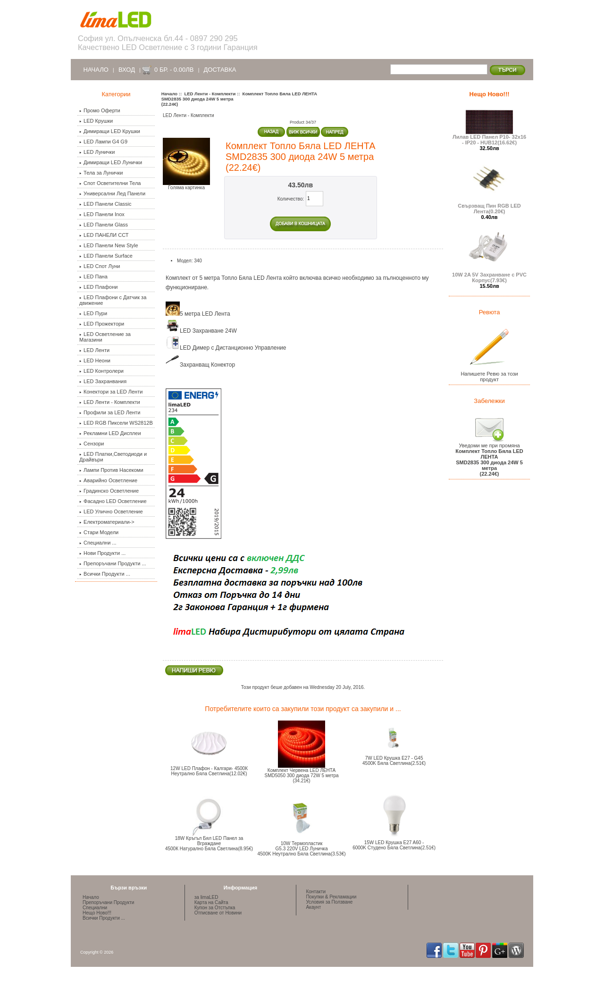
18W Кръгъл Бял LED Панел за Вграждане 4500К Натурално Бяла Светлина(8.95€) (209, 843)
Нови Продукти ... (102, 553)
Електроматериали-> (106, 522)
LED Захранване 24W (201, 330)
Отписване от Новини (218, 912)
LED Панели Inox (102, 214)
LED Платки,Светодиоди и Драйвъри (113, 456)
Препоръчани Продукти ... (112, 563)
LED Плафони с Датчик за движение (112, 300)
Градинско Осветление (109, 491)
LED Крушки (96, 121)
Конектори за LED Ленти (111, 391)
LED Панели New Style (108, 245)
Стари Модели (98, 532)
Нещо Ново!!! (490, 94)
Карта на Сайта (211, 902)
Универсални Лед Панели (112, 193)
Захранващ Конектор (200, 364)
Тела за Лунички (101, 173)
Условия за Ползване (329, 902)
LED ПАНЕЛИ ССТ (103, 235)
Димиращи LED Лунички (110, 162)
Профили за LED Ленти (109, 412)
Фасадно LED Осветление (112, 501)
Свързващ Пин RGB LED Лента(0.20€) (489, 206)
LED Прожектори (101, 324)
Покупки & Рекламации (331, 896)
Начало (96, 69)
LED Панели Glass (103, 224)
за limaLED (206, 897)
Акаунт (313, 907)
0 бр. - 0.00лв (173, 69)
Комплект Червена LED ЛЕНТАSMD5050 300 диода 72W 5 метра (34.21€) (301, 775)
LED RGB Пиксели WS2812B (116, 423)
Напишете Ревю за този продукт (489, 374)
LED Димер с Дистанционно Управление (226, 347)
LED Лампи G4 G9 (103, 141)
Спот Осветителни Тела (110, 183)
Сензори (91, 443)
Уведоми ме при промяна (489, 457)
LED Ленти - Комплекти (209, 93)
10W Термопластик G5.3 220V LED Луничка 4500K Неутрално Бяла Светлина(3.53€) (301, 848)
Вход (126, 69)
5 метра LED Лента (198, 313)
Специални (95, 907)
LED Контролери (101, 371)
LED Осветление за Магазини (105, 337)
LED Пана (93, 276)
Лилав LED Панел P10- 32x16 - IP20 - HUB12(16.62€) (489, 137)
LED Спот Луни (99, 266)
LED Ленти (94, 350)
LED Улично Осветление (111, 511)
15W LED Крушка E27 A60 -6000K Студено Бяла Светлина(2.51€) (394, 845)
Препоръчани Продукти (108, 902)
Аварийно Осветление (108, 480)
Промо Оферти (99, 110)
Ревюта (489, 312)
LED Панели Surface (106, 256)
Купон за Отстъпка (214, 907)
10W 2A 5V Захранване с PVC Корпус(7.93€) (489, 275)
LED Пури (93, 313)
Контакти (316, 891)
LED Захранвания (102, 381)
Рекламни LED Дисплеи (110, 433)
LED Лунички (97, 152)
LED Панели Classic (105, 204)
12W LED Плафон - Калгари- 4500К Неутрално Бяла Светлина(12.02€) (209, 771)
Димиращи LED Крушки (109, 131)
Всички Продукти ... (104, 574)
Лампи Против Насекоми (111, 470)
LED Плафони (98, 287)
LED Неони (94, 360)
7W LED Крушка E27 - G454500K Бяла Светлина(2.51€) (394, 760)
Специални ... (97, 542)
